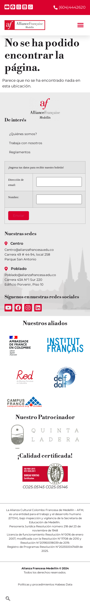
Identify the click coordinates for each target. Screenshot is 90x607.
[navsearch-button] (7, 599)
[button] (80, 25)
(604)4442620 (72, 7)
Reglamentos (19, 152)
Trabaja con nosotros (25, 143)
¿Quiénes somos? (23, 134)
